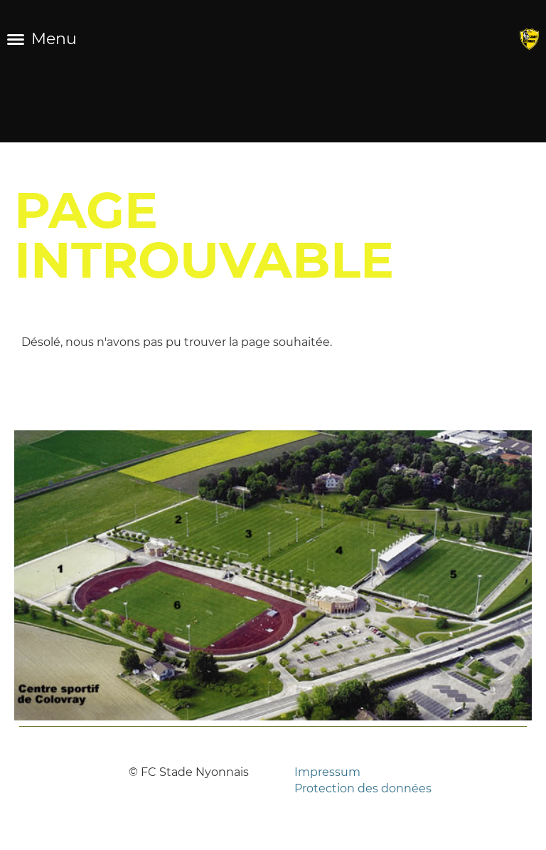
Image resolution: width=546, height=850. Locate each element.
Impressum (327, 772)
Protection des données (363, 788)
